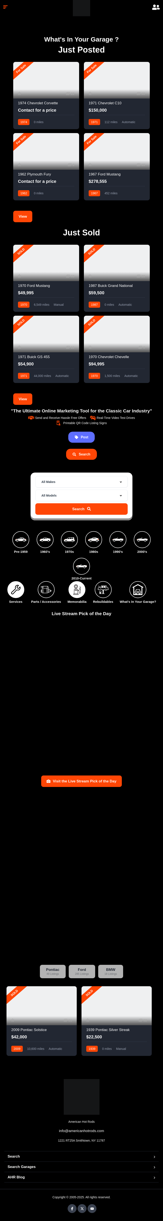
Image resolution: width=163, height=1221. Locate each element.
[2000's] (142, 539)
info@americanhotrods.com (81, 1131)
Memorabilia (76, 601)
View (23, 216)
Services (16, 601)
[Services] (15, 589)
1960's (45, 551)
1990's (118, 551)
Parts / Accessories (46, 601)
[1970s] (69, 539)
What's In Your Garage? (138, 601)
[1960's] (45, 539)
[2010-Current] (81, 566)
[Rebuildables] (103, 589)
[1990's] (117, 539)
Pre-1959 (21, 551)
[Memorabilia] (76, 589)
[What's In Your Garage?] (137, 589)
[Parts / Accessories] (46, 589)
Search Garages (22, 1167)
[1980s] (93, 539)
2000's (142, 551)
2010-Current (82, 578)
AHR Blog (16, 1177)
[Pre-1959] (20, 539)
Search (14, 1156)
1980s (93, 551)
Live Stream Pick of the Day (81, 613)
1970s (69, 551)
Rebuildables (103, 601)
